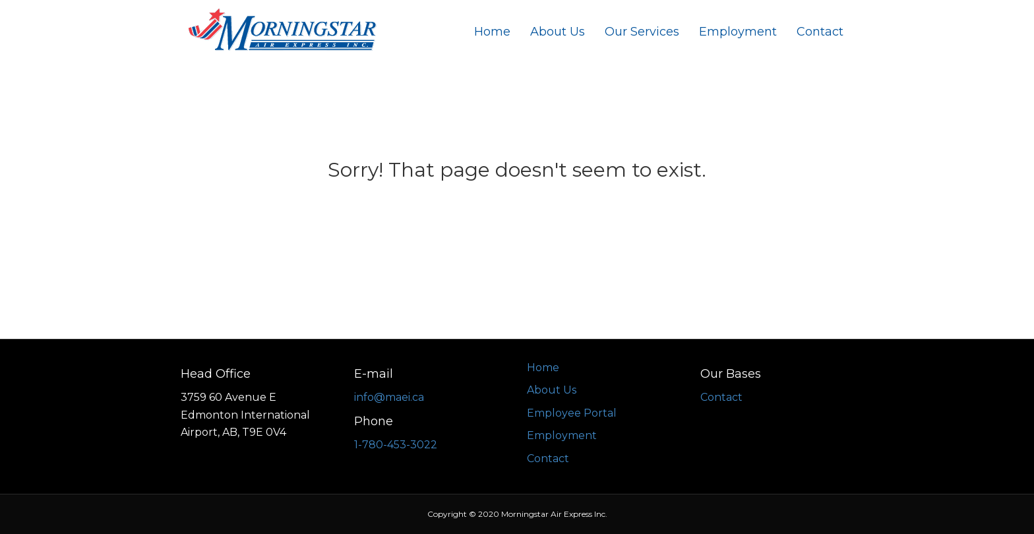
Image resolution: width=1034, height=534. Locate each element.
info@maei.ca (389, 397)
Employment (738, 31)
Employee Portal (572, 413)
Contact (820, 31)
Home (492, 31)
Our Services (642, 31)
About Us (557, 31)
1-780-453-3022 (395, 444)
